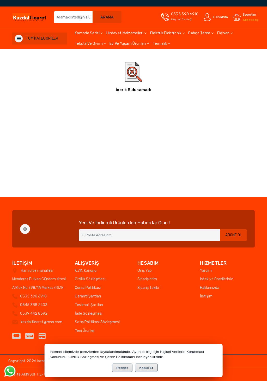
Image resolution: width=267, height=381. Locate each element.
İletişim (206, 296)
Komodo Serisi (89, 33)
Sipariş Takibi (148, 287)
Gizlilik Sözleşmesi (90, 279)
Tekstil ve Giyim (90, 43)
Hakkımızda (209, 287)
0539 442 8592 (33, 313)
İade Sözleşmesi (88, 313)
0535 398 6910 (33, 296)
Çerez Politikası (88, 287)
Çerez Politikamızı (120, 357)
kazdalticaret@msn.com (41, 322)
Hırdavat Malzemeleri (126, 33)
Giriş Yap (144, 270)
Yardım (206, 270)
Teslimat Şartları (89, 305)
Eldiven (225, 33)
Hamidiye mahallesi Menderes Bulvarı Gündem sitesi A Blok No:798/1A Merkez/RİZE (39, 279)
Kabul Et (146, 368)
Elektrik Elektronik (167, 33)
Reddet (122, 368)
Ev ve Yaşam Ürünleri (129, 43)
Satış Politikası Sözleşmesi (97, 322)
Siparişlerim (147, 279)
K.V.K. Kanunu (85, 270)
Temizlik (162, 43)
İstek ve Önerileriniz (216, 279)
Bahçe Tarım (201, 33)
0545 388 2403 (33, 305)
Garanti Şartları (88, 296)
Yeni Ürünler (85, 330)
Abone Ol (233, 235)
